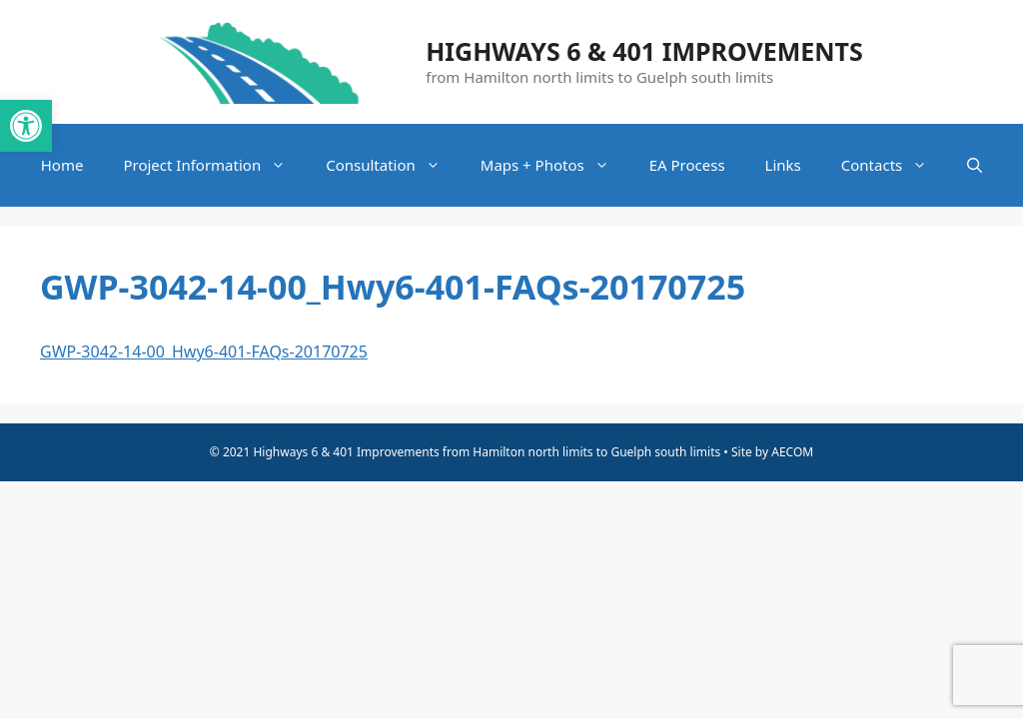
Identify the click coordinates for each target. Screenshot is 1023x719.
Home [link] (62, 165)
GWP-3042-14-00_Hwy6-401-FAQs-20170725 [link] (204, 351)
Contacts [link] (894, 165)
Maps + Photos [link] (555, 165)
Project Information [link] (214, 165)
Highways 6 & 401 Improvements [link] (644, 51)
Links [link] (783, 165)
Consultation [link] (393, 165)
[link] (26, 126)
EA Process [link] (687, 165)
